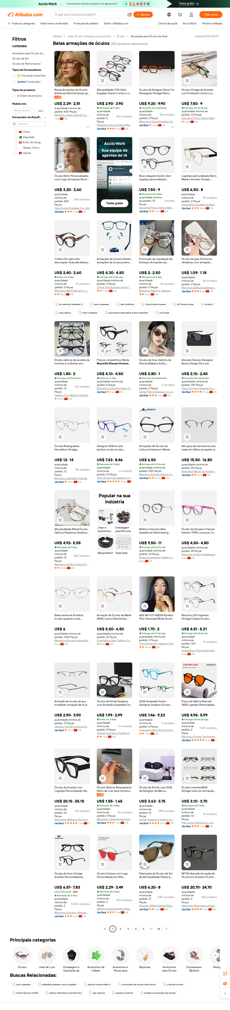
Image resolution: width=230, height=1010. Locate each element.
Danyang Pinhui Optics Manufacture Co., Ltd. (199, 118)
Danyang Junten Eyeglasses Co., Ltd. (199, 554)
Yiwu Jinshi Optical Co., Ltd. (198, 822)
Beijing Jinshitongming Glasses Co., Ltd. (114, 908)
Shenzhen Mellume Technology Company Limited (72, 819)
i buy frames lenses (153, 304)
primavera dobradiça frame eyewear (126, 312)
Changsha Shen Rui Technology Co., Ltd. (157, 730)
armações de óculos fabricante (137, 984)
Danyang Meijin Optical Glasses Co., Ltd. (157, 905)
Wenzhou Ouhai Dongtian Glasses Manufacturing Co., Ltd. (157, 121)
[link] (225, 974)
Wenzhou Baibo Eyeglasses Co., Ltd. (199, 287)
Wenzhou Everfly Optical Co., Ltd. (157, 474)
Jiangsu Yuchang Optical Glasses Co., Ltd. (72, 726)
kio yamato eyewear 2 (69, 304)
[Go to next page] (166, 928)
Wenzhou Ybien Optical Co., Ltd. (72, 115)
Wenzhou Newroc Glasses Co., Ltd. (157, 290)
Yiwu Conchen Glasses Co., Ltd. (199, 388)
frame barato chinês (25, 992)
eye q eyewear (99, 304)
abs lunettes (125, 304)
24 (159, 929)
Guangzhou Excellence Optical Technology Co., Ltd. (199, 204)
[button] (129, 14)
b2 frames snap (183, 304)
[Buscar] (143, 15)
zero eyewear (21, 984)
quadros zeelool (122, 992)
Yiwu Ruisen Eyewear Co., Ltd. (72, 208)
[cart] (181, 15)
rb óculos (162, 312)
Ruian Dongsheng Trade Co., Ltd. (157, 557)
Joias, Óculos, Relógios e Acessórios (89, 36)
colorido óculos (173, 984)
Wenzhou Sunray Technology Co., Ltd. (199, 736)
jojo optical (97, 992)
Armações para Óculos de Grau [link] (149, 36)
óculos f (207, 304)
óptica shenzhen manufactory (64, 992)
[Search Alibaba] (89, 14)
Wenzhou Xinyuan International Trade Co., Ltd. (72, 640)
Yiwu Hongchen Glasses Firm (156, 643)
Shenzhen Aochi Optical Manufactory (114, 125)
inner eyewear (88, 312)
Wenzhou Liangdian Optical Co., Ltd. (72, 478)
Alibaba (57, 36)
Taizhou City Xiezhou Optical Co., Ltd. (72, 395)
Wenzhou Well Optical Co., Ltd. (72, 290)
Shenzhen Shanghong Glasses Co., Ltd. (199, 905)
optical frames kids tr (97, 984)
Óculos (121, 36)
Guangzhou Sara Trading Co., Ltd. (114, 640)
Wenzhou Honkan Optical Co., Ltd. (72, 564)
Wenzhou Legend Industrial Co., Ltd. (114, 819)
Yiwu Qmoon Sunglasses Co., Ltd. (114, 477)
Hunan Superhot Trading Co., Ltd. (157, 819)
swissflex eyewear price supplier (57, 984)
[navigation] (29, 483)
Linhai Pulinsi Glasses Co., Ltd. (157, 391)
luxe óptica (63, 312)
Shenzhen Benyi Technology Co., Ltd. (199, 471)
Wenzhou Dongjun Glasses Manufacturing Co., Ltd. (72, 912)
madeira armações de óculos (158, 992)
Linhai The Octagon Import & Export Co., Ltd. (114, 287)
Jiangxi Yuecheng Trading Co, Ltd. (114, 733)
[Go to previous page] (105, 928)
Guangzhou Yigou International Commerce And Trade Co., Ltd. (199, 650)
